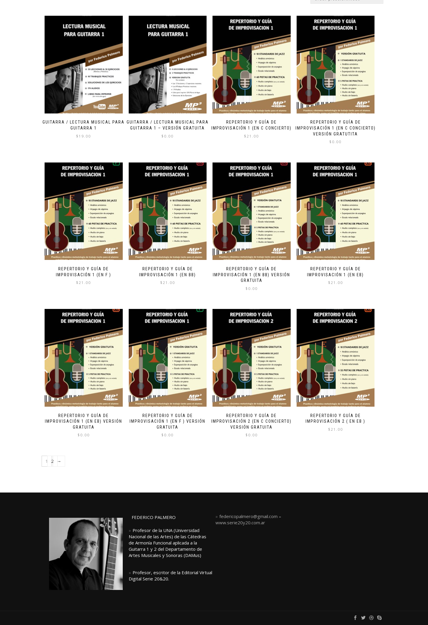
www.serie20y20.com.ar (240, 522)
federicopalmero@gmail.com (248, 516)
